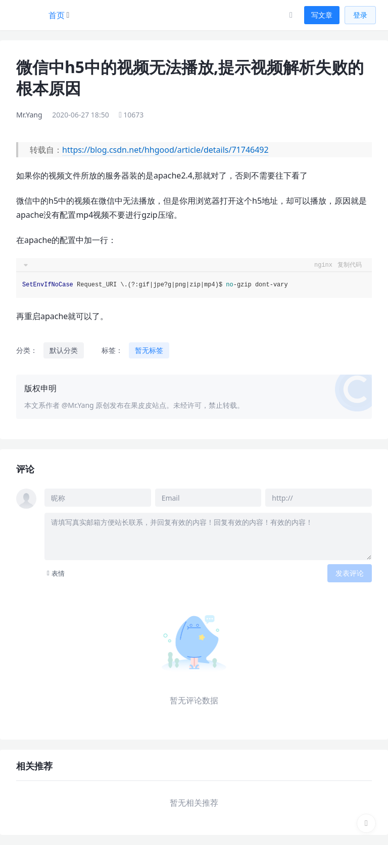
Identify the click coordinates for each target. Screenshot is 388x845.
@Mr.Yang (78, 405)
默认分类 (64, 350)
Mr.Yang (29, 114)
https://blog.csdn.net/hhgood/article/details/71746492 (165, 149)
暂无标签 (149, 350)
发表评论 (349, 573)
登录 (360, 15)
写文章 (321, 15)
